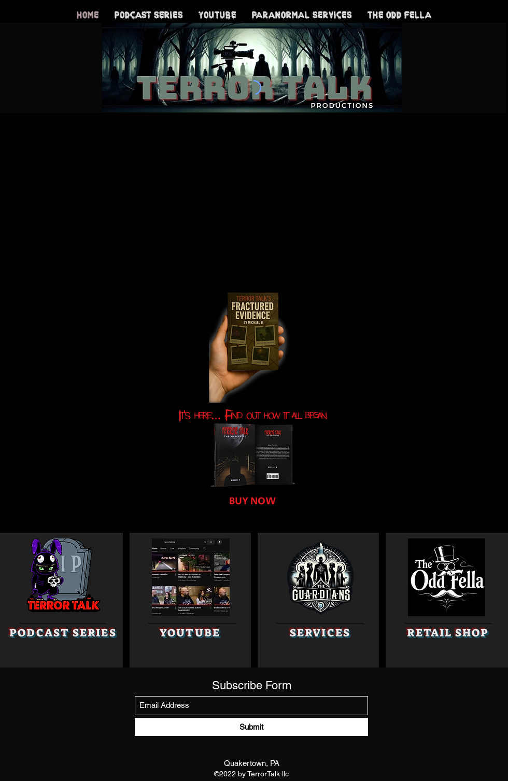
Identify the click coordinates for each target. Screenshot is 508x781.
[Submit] (251, 727)
